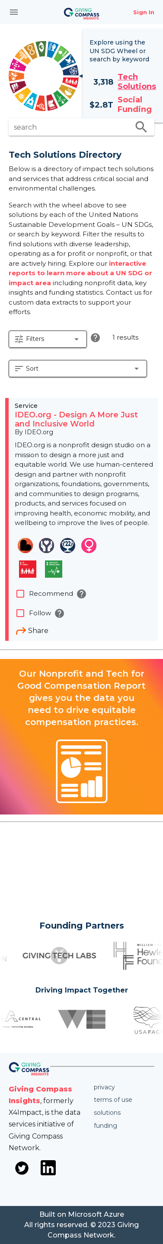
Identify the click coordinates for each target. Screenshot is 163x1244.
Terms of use (113, 1100)
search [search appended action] (141, 127)
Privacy (104, 1087)
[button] (48, 339)
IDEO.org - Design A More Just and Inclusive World (76, 419)
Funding (105, 1125)
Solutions (107, 1113)
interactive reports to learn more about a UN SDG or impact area (80, 273)
